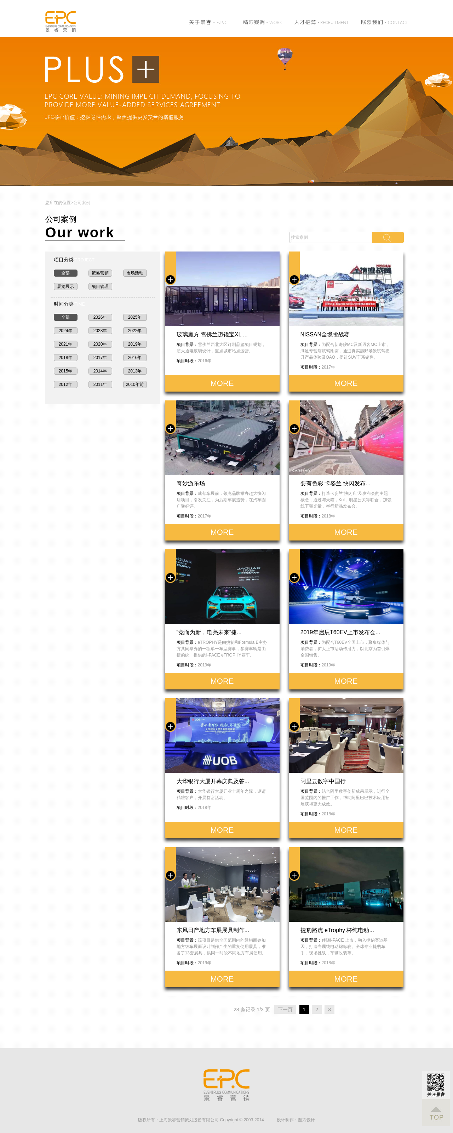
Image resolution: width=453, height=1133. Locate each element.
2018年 (66, 357)
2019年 (135, 344)
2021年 (66, 344)
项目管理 (100, 286)
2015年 (66, 371)
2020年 (100, 344)
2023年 (100, 330)
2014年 (100, 371)
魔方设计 (306, 1119)
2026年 (100, 317)
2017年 (100, 357)
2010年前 (135, 384)
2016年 (135, 357)
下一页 (285, 1009)
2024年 (66, 330)
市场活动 (134, 273)
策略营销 (100, 273)
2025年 (135, 317)
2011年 (100, 384)
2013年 (135, 371)
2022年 (135, 330)
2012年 (66, 384)
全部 (65, 273)
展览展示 (65, 286)
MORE (222, 383)
